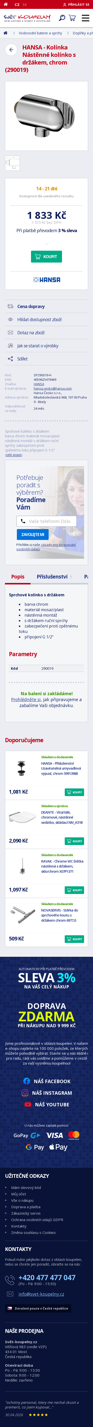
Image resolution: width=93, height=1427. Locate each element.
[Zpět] (11, 50)
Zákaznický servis (26, 1213)
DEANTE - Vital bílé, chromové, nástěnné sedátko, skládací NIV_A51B (62, 817)
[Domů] (7, 4)
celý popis (14, 454)
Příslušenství (54, 576)
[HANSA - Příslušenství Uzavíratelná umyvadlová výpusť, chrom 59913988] (22, 768)
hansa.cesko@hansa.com (53, 388)
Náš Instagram (52, 1093)
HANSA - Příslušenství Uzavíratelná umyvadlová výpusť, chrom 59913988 (61, 768)
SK (25, 4)
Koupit (50, 256)
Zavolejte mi (32, 534)
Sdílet (22, 359)
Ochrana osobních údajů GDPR (37, 1219)
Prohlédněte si (26, 699)
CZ (17, 4)
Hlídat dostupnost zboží (39, 319)
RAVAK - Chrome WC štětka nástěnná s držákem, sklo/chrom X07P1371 (62, 866)
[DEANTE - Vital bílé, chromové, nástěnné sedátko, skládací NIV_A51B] (22, 817)
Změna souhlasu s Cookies (33, 1232)
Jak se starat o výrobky (37, 346)
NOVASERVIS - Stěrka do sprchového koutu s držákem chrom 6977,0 (59, 915)
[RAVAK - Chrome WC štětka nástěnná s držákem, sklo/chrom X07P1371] (22, 866)
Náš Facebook (52, 1081)
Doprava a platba (25, 1206)
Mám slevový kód (26, 1187)
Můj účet (18, 1193)
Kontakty (19, 1226)
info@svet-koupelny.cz (41, 1294)
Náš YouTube (52, 1104)
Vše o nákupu (22, 1200)
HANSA (39, 384)
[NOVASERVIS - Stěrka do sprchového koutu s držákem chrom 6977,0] (22, 915)
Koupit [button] (77, 792)
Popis (17, 576)
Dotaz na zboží (30, 332)
